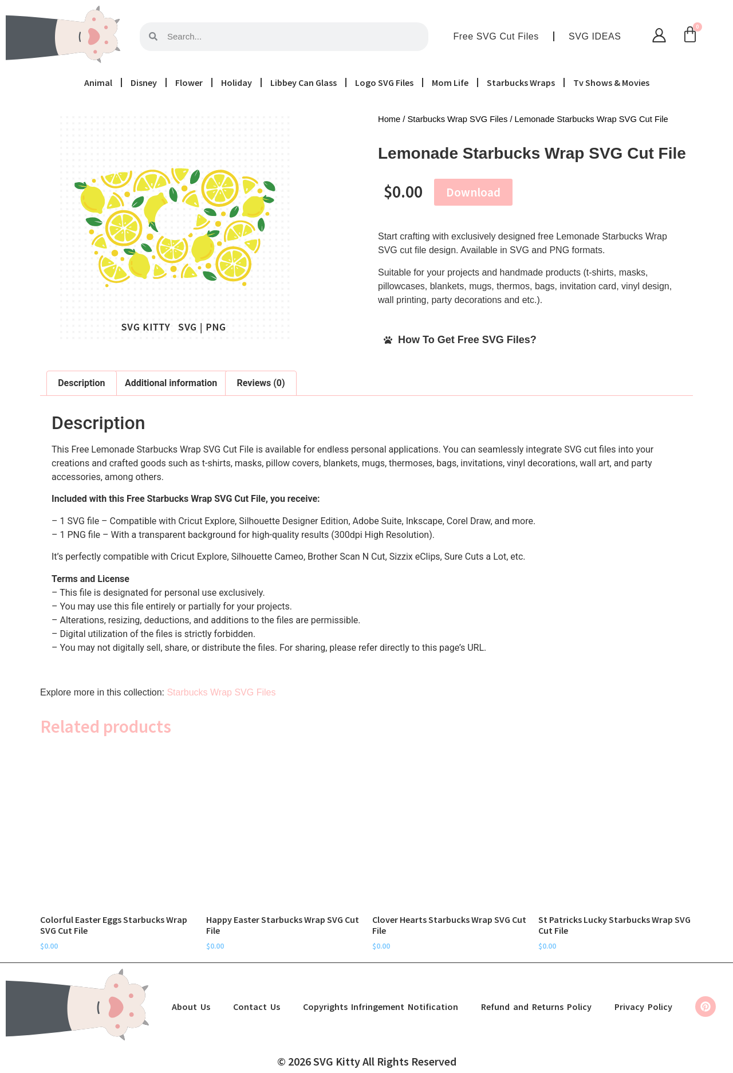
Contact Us (256, 1006)
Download (473, 192)
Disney (144, 82)
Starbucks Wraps (521, 82)
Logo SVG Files (384, 82)
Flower (189, 82)
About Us (191, 1006)
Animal (98, 82)
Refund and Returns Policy (536, 1006)
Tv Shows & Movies (611, 82)
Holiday (236, 82)
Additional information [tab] (171, 383)
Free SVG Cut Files (496, 36)
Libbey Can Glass (303, 82)
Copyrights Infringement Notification (380, 1006)
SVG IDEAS (595, 36)
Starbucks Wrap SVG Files (458, 119)
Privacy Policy (643, 1006)
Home (389, 119)
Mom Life (450, 82)
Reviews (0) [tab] (261, 383)
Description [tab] (81, 383)
